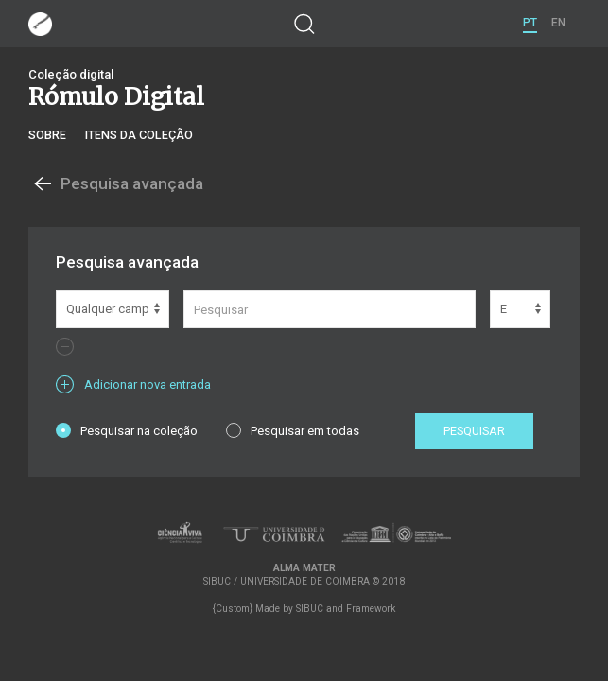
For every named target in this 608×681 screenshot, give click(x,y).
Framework (370, 608)
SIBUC (309, 608)
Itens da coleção (139, 135)
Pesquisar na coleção (127, 430)
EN (558, 22)
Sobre (47, 135)
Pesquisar (474, 431)
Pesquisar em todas (292, 430)
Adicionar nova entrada (133, 384)
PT (530, 22)
